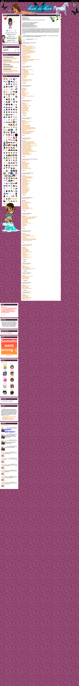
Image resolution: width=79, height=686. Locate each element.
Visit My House (9, 355)
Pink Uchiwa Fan (25, 296)
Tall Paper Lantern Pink (26, 299)
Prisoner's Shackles (26, 154)
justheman (12, 370)
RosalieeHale (4, 452)
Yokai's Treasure (25, 249)
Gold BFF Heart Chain (26, 126)
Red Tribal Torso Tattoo (26, 147)
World (13, 0)
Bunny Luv (24, 237)
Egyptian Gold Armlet (26, 55)
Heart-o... (12, 389)
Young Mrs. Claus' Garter (27, 79)
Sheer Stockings (25, 107)
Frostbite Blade (25, 70)
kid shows (12, 62)
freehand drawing (13, 70)
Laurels (23, 111)
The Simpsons (7, 62)
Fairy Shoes (24, 112)
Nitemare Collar (25, 206)
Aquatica (24, 90)
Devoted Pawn (25, 219)
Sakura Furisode (25, 298)
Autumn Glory (25, 255)
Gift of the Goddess (26, 183)
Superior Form (25, 203)
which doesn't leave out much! (10, 68)
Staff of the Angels (25, 187)
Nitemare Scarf (25, 205)
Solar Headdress (25, 180)
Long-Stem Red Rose (26, 234)
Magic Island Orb (25, 92)
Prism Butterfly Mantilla (26, 168)
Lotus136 (5, 383)
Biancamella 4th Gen (26, 57)
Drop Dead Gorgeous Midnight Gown (29, 151)
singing (10, 71)
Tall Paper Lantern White (27, 288)
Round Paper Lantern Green (27, 276)
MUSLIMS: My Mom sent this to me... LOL (9, 417)
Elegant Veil (24, 192)
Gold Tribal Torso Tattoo (26, 176)
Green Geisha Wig (25, 277)
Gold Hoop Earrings (26, 49)
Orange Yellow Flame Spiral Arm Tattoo (29, 145)
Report (8, 427)
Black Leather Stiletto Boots (27, 150)
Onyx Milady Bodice (26, 133)
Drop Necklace (25, 75)
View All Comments (5, 425)
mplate (72, 0)
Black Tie (24, 130)
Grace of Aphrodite (25, 235)
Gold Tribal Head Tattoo (26, 178)
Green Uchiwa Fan (25, 278)
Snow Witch (24, 224)
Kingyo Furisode (25, 266)
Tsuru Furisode (25, 286)
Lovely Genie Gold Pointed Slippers (29, 47)
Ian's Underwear (25, 191)
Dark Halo (24, 201)
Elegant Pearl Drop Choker (27, 153)
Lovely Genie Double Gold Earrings (29, 48)
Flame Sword (24, 204)
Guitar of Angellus (25, 188)
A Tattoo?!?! (8, 418)
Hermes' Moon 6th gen (26, 53)
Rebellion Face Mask (26, 254)
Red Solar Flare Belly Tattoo (27, 146)
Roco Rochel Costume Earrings (28, 141)
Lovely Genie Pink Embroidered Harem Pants (30, 59)
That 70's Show (13, 61)
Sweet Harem (3, 333)
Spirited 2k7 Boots (25, 73)
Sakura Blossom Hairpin (26, 297)
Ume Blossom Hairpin (26, 269)
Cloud (23, 124)
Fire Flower (24, 256)
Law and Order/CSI (6, 61)
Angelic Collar (25, 182)
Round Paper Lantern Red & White (28, 268)
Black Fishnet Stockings (26, 132)
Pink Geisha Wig (25, 295)
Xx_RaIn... (12, 383)
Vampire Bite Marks (26, 152)
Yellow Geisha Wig (25, 267)
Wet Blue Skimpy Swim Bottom (28, 96)
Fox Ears (24, 253)
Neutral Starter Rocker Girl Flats (28, 236)
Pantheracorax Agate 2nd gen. (28, 142)
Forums (9, 0)
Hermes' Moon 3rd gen (26, 105)
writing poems (6, 71)
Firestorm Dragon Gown (26, 257)
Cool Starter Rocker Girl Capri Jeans (29, 238)
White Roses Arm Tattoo (26, 121)
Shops (6, 0)
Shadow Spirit (25, 162)
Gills (23, 91)
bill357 (4, 370)
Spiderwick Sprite (25, 108)
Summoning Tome (25, 123)
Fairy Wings (24, 106)
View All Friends (4, 362)
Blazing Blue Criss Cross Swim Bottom (29, 216)
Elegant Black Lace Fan (26, 129)
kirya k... (4, 389)
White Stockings (25, 190)
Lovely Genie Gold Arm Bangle (28, 52)
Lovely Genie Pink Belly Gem (27, 46)
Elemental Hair (25, 94)
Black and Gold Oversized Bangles (28, 127)
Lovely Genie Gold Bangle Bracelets (29, 51)
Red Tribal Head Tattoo (26, 148)
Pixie (23, 78)
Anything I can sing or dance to (9, 67)
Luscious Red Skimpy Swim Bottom (29, 143)
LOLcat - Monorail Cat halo (27, 251)
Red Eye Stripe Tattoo (26, 144)
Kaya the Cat (24, 252)
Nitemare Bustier (25, 164)
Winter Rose (24, 167)
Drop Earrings (25, 81)
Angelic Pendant (25, 184)
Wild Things (24, 248)
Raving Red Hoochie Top (27, 240)
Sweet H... (5, 376)
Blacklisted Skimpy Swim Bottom (28, 131)
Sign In (75, 0)
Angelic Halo (24, 185)
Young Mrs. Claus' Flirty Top (27, 69)
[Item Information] (25, 43)
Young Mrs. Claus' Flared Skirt (28, 74)
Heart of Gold (24, 54)
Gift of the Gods (25, 61)
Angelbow (24, 179)
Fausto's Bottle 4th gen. (26, 202)
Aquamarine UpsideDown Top (28, 218)
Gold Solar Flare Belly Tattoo (27, 177)
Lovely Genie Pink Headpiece (27, 50)
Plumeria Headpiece (26, 163)
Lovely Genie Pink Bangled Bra (28, 60)
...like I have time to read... (8, 65)
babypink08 (12, 376)
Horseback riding (6, 70)
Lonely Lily (24, 104)
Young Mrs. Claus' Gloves (27, 80)
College (8, 419)
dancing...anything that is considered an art (11, 72)
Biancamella (24, 58)
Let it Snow (24, 76)
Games (16, 0)
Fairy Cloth (24, 113)
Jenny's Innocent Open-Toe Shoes (28, 217)
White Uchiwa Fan (25, 287)
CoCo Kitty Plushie (25, 250)
